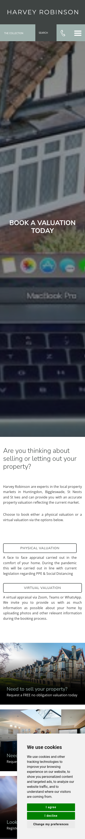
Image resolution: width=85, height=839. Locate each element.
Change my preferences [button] (51, 824)
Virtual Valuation (42, 588)
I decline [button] (50, 815)
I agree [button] (51, 807)
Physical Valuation (39, 548)
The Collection (13, 33)
